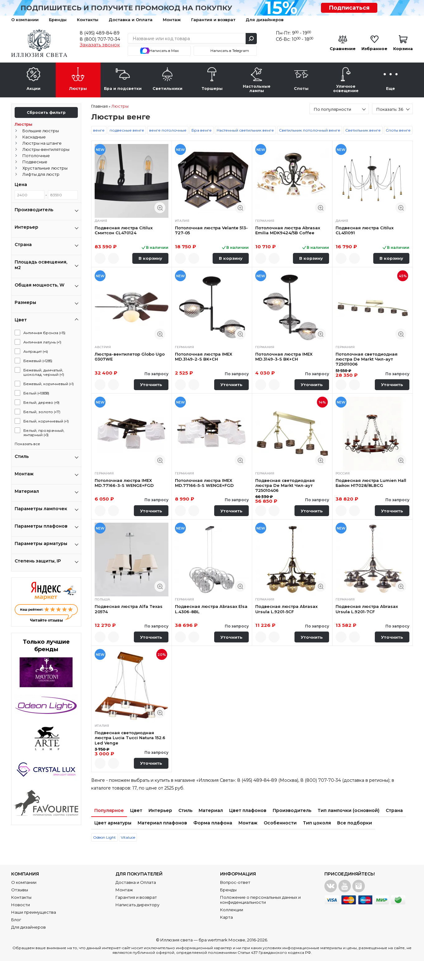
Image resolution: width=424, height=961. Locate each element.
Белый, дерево (41, 402)
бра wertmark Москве (222, 939)
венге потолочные (167, 130)
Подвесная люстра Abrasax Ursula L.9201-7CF (367, 609)
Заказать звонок (100, 44)
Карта (226, 917)
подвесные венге (127, 130)
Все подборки (354, 823)
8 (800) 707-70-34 (100, 39)
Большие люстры (40, 130)
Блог (16, 919)
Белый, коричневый (46, 421)
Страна (394, 810)
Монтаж (172, 19)
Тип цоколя (317, 823)
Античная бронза (44, 332)
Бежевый (37, 360)
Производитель (292, 810)
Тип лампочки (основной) (348, 810)
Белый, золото (41, 411)
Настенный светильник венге (245, 130)
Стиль (185, 810)
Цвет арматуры (112, 823)
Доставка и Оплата (131, 19)
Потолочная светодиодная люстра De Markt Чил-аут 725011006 (367, 359)
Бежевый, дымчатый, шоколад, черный (43, 372)
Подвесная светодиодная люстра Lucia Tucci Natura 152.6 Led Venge (130, 737)
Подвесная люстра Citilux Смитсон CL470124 (124, 230)
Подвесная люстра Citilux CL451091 (364, 230)
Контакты (87, 19)
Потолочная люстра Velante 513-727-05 (211, 230)
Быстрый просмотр (159, 207)
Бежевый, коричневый (48, 383)
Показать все (27, 443)
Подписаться (349, 7)
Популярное (109, 810)
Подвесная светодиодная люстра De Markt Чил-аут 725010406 (285, 485)
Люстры (23, 124)
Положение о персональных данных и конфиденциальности (260, 900)
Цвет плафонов (247, 810)
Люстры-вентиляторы (45, 149)
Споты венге (398, 130)
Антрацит (35, 351)
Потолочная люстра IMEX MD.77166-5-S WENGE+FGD (204, 483)
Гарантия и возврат (213, 19)
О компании (25, 19)
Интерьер (160, 810)
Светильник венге (363, 130)
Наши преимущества (33, 912)
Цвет (136, 810)
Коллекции (231, 909)
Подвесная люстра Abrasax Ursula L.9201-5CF (286, 609)
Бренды (58, 19)
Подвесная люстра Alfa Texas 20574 (129, 609)
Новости (20, 904)
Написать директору (137, 904)
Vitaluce (128, 837)
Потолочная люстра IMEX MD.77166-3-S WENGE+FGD (124, 483)
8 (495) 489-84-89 (100, 33)
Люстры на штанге (42, 143)
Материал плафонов (162, 823)
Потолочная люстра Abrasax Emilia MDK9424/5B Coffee (287, 230)
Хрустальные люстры (45, 168)
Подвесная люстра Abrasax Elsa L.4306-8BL (211, 609)
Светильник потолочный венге (309, 130)
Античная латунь (42, 342)
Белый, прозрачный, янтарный (43, 432)
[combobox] (339, 109)
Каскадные (34, 136)
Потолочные (36, 155)
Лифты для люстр (40, 174)
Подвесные (34, 161)
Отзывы (19, 889)
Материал (211, 810)
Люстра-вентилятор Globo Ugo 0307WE (130, 357)
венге (99, 130)
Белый (36, 393)
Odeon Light (104, 837)
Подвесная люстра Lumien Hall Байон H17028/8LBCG (371, 483)
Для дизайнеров (265, 19)
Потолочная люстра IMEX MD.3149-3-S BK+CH (284, 357)
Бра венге (201, 130)
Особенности (280, 823)
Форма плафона (212, 823)
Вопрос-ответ (235, 882)
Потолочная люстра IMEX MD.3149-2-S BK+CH (203, 357)
